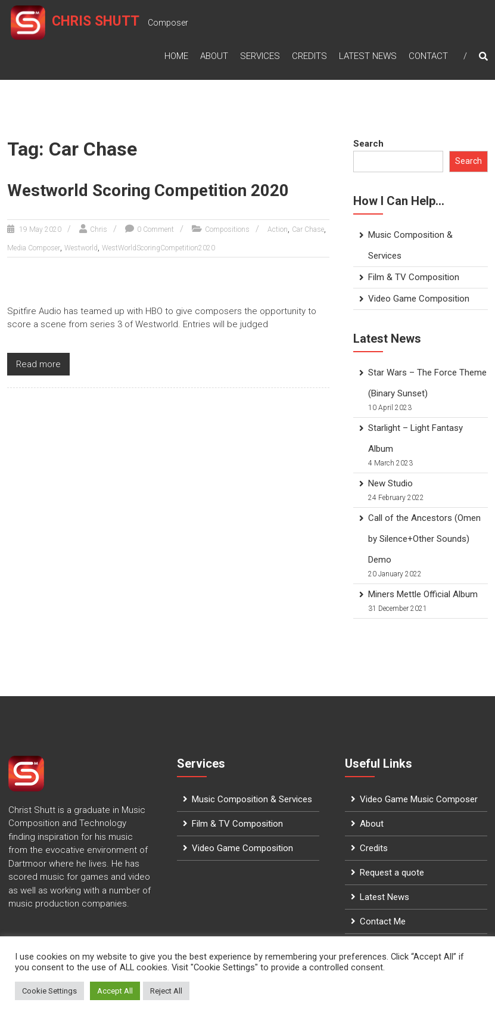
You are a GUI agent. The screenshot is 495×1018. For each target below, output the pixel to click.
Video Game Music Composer (419, 799)
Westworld (81, 248)
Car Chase (308, 229)
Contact (428, 51)
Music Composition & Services (252, 799)
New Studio (390, 483)
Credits (309, 51)
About (214, 51)
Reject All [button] (166, 990)
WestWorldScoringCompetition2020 (158, 248)
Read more (38, 364)
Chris (98, 229)
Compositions (227, 229)
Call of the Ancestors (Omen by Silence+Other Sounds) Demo (424, 539)
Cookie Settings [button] (49, 990)
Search (368, 143)
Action (277, 229)
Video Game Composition (418, 298)
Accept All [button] (115, 990)
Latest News (368, 51)
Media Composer (33, 248)
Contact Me (383, 921)
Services (260, 51)
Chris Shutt (98, 23)
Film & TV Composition (413, 277)
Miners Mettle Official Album (423, 594)
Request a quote (392, 872)
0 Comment (155, 229)
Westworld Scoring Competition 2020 (148, 190)
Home (176, 51)
